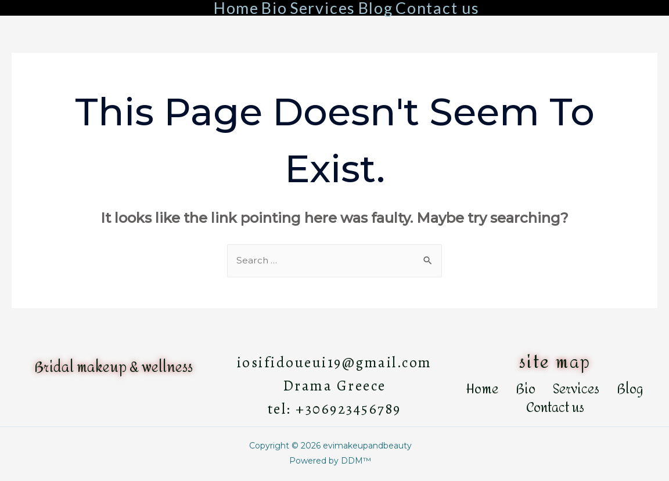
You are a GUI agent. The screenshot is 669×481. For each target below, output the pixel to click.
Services (322, 8)
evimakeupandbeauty (367, 446)
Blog (375, 8)
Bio (274, 8)
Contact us (437, 8)
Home (236, 8)
